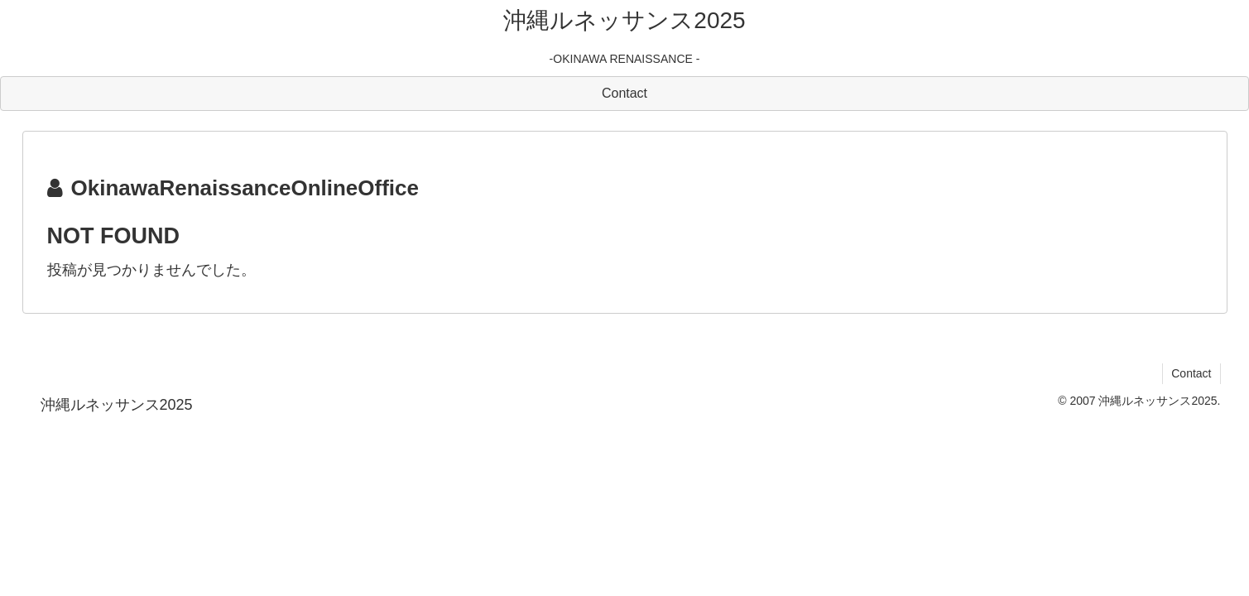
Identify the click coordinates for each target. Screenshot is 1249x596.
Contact (1191, 373)
